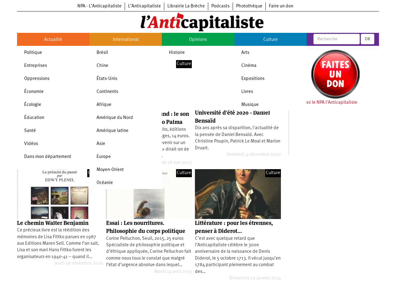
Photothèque (249, 6)
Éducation (34, 118)
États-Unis (107, 79)
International (126, 39)
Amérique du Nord (115, 118)
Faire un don (281, 6)
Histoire (177, 52)
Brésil (102, 52)
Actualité (53, 39)
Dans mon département (47, 157)
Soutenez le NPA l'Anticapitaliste (324, 102)
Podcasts (220, 6)
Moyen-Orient (110, 170)
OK (367, 39)
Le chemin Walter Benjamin (52, 222)
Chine (102, 66)
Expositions (253, 79)
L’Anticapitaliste (144, 6)
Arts (245, 52)
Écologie (32, 105)
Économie (34, 92)
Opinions (198, 39)
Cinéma (248, 66)
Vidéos (31, 144)
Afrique (104, 105)
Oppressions (37, 79)
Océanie (105, 183)
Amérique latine (112, 131)
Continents (107, 92)
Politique (33, 52)
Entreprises (35, 66)
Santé (30, 131)
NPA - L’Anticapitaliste (99, 6)
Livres (247, 92)
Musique (250, 105)
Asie (101, 144)
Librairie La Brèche (186, 6)
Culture (270, 39)
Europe (104, 157)
